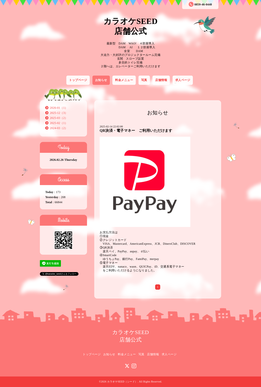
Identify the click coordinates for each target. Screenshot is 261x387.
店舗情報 (161, 80)
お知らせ (101, 80)
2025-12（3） (59, 112)
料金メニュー (124, 80)
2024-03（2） (59, 128)
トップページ (78, 80)
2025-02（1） (59, 123)
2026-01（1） (59, 107)
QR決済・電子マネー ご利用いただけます (136, 131)
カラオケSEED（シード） (122, 381)
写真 (144, 80)
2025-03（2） (59, 117)
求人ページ (182, 80)
